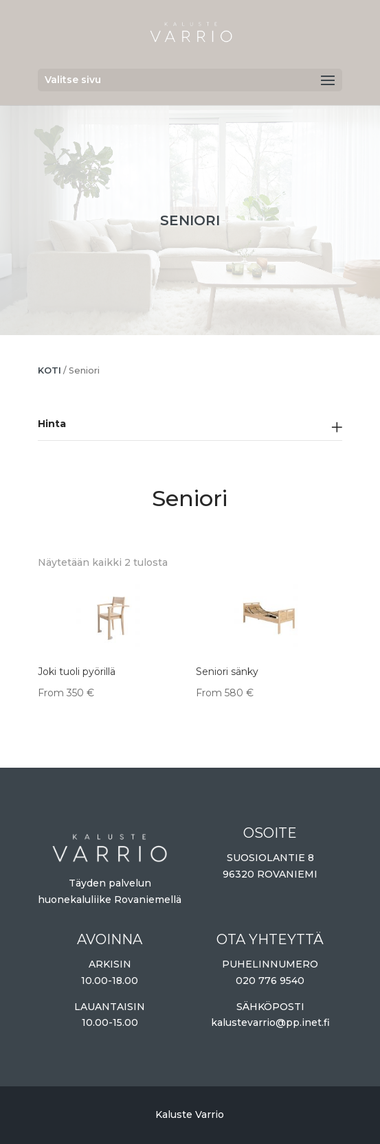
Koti (49, 370)
